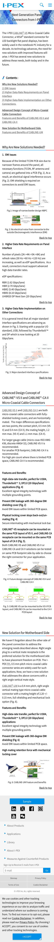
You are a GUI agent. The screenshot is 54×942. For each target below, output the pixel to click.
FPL (9, 663)
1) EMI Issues (9, 88)
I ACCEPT (27, 936)
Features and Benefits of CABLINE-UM (22, 132)
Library (11, 842)
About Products (15, 825)
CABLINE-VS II (9, 410)
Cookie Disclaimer (40, 885)
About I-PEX (13, 850)
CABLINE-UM (9, 685)
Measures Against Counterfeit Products (28, 858)
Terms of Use (13, 885)
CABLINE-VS (20, 33)
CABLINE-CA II (30, 410)
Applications (13, 834)
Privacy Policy (40, 878)
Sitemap (13, 878)
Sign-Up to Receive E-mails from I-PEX (21, 864)
